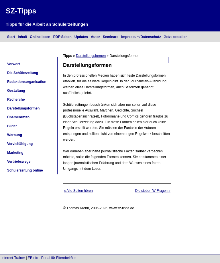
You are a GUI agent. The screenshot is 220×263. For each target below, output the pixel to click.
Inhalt (22, 37)
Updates (81, 37)
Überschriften (18, 117)
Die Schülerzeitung (22, 73)
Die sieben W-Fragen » (152, 191)
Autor (95, 37)
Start (11, 37)
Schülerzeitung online (25, 170)
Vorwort (13, 64)
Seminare (110, 37)
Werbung (14, 135)
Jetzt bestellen (176, 37)
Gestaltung (16, 91)
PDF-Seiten (62, 37)
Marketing (15, 153)
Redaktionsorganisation (26, 82)
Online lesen (40, 37)
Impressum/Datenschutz (141, 37)
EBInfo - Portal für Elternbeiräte (52, 258)
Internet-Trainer (13, 258)
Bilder (12, 126)
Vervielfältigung (20, 144)
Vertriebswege (18, 162)
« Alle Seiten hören (78, 191)
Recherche (16, 99)
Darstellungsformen (91, 56)
